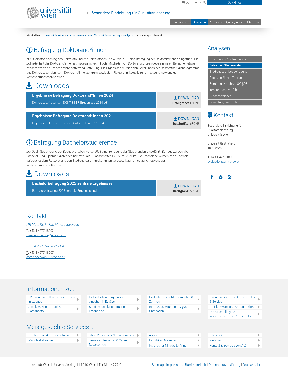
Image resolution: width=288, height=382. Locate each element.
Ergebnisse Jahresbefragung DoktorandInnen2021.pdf (68, 123)
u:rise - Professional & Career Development (108, 343)
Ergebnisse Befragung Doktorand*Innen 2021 (72, 116)
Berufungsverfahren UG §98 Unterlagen (168, 309)
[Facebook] (212, 177)
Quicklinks (234, 2)
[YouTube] (220, 177)
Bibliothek (216, 335)
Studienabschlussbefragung (228, 71)
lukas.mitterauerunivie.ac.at (46, 235)
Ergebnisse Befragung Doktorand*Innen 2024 (72, 95)
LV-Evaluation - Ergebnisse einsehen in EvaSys (106, 299)
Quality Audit (234, 22)
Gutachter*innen (220, 96)
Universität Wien (54, 35)
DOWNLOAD (186, 98)
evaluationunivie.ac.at (223, 161)
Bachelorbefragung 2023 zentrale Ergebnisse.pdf (65, 191)
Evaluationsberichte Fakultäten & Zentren (171, 299)
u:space (154, 335)
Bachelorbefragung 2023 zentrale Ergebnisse (72, 183)
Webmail (215, 340)
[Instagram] (229, 177)
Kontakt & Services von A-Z (228, 345)
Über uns (253, 22)
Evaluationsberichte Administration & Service (233, 299)
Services (216, 22)
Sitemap (158, 365)
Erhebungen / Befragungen (228, 59)
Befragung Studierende (225, 65)
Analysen (199, 22)
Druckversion (252, 365)
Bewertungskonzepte (224, 102)
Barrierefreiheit (195, 365)
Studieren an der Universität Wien (50, 335)
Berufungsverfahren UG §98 (228, 84)
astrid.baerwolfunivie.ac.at (45, 257)
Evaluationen (180, 22)
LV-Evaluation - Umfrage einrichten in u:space (51, 299)
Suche (199, 2)
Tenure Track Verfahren (225, 90)
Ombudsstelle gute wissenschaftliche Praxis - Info (230, 314)
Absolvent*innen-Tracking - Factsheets (46, 309)
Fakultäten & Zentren (163, 340)
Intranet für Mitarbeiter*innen (168, 345)
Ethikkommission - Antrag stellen (232, 307)
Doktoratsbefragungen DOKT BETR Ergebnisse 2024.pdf (70, 103)
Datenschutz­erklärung (224, 365)
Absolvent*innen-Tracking (226, 78)
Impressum (174, 365)
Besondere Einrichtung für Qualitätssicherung (130, 13)
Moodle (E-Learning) (41, 340)
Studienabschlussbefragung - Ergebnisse (108, 309)
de (186, 2)
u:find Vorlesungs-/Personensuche (112, 335)
